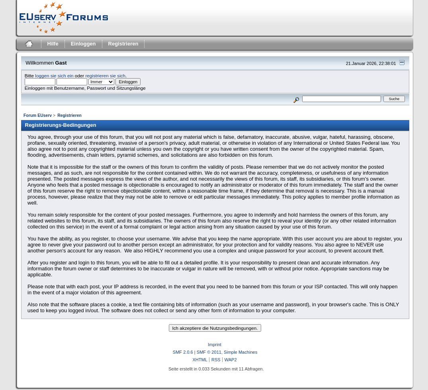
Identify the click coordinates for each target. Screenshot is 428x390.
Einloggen (83, 44)
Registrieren (123, 44)
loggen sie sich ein (54, 75)
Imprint (214, 344)
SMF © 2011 (209, 352)
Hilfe (53, 44)
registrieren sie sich (105, 75)
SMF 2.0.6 (183, 352)
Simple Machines (240, 352)
